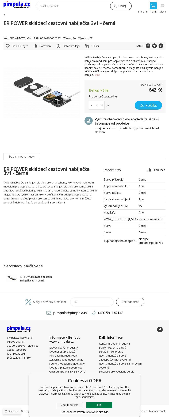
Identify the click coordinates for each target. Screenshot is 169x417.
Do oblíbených (20, 46)
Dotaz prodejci (71, 46)
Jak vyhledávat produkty (63, 347)
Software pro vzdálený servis (116, 371)
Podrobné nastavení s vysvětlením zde (85, 412)
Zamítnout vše (69, 405)
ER (91, 38)
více (97, 74)
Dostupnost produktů (62, 351)
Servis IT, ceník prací (111, 351)
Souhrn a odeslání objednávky (67, 363)
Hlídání (95, 46)
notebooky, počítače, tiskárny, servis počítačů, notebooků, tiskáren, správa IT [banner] (18, 5)
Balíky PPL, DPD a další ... (114, 347)
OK (99, 405)
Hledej (122, 6)
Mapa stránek (157, 411)
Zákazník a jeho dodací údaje (66, 359)
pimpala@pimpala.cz (70, 312)
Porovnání (45, 46)
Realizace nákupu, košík (63, 355)
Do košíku (148, 105)
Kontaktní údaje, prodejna (114, 343)
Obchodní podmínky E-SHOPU (67, 371)
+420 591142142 (110, 312)
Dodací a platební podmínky (65, 367)
